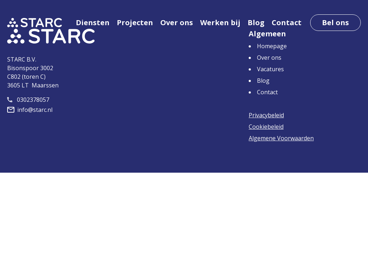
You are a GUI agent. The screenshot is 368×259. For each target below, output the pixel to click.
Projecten (135, 22)
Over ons (176, 22)
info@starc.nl (29, 110)
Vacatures (270, 69)
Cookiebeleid (266, 127)
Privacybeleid (266, 115)
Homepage (272, 46)
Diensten (93, 22)
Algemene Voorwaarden (281, 138)
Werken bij (220, 22)
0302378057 (28, 100)
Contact (287, 22)
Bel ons (335, 22)
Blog (256, 22)
